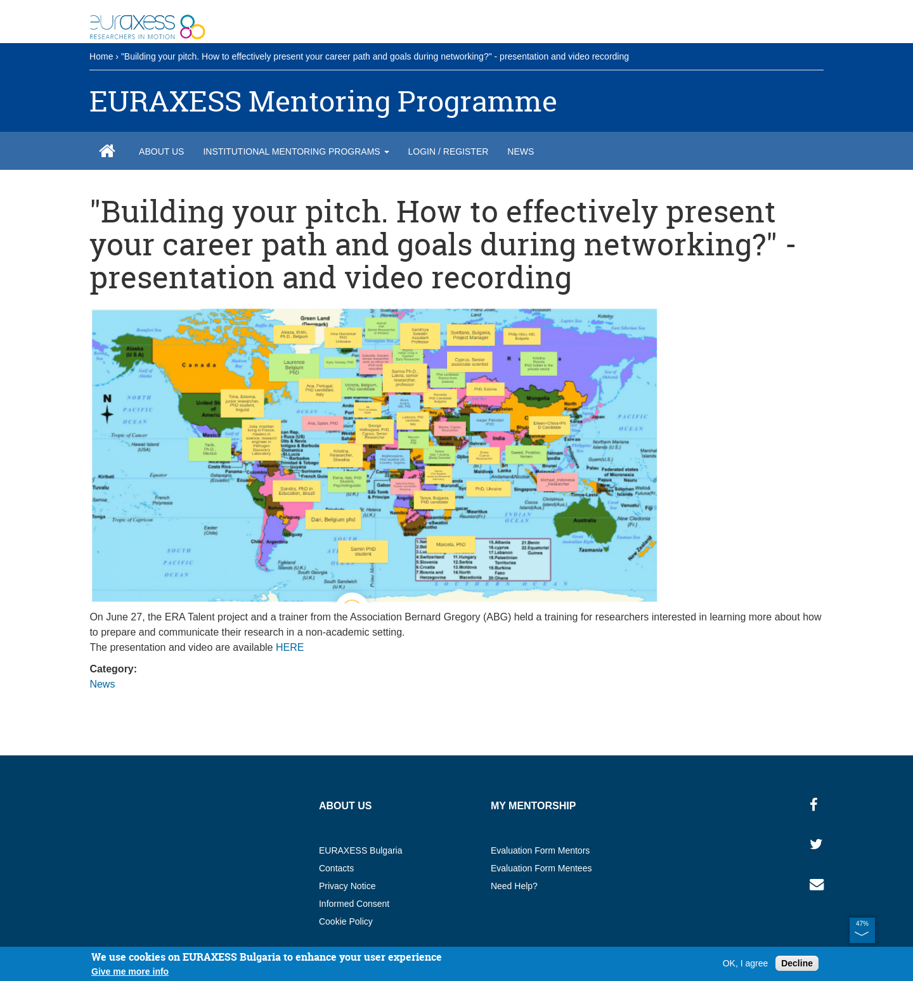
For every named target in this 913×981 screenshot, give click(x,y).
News (520, 151)
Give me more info (130, 971)
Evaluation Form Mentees (541, 868)
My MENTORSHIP (533, 805)
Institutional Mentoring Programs (296, 151)
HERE (290, 647)
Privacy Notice (347, 886)
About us (161, 151)
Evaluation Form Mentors (540, 850)
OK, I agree (745, 963)
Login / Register (448, 151)
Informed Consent (354, 904)
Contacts (336, 868)
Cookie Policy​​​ (346, 921)
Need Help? (514, 886)
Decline (797, 963)
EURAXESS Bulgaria (361, 850)
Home (101, 56)
